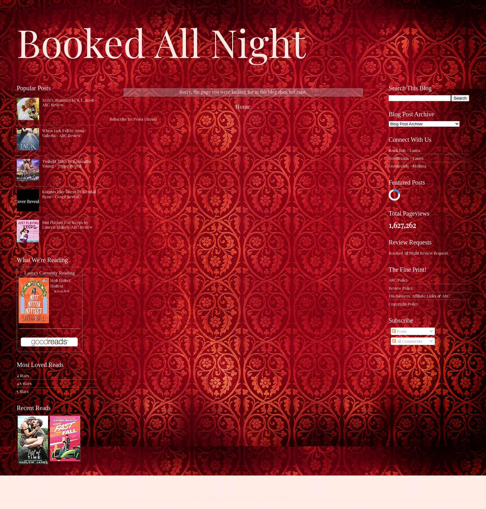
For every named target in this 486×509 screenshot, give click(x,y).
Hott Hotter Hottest (60, 283)
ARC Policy (398, 280)
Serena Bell (61, 291)
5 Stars (23, 391)
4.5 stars (24, 383)
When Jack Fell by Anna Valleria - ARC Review (63, 133)
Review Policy (401, 288)
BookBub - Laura (404, 150)
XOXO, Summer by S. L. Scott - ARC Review (69, 102)
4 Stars (23, 375)
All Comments (407, 341)
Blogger (284, 496)
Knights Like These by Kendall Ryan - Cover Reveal (69, 194)
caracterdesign (239, 496)
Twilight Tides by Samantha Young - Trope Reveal (66, 163)
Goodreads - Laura (406, 158)
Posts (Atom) (145, 119)
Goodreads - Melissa (407, 165)
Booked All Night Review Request (418, 253)
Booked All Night (161, 42)
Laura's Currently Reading (49, 272)
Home (243, 106)
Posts (399, 331)
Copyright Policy (403, 303)
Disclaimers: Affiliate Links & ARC (419, 295)
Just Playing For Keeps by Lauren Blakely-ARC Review (67, 225)
